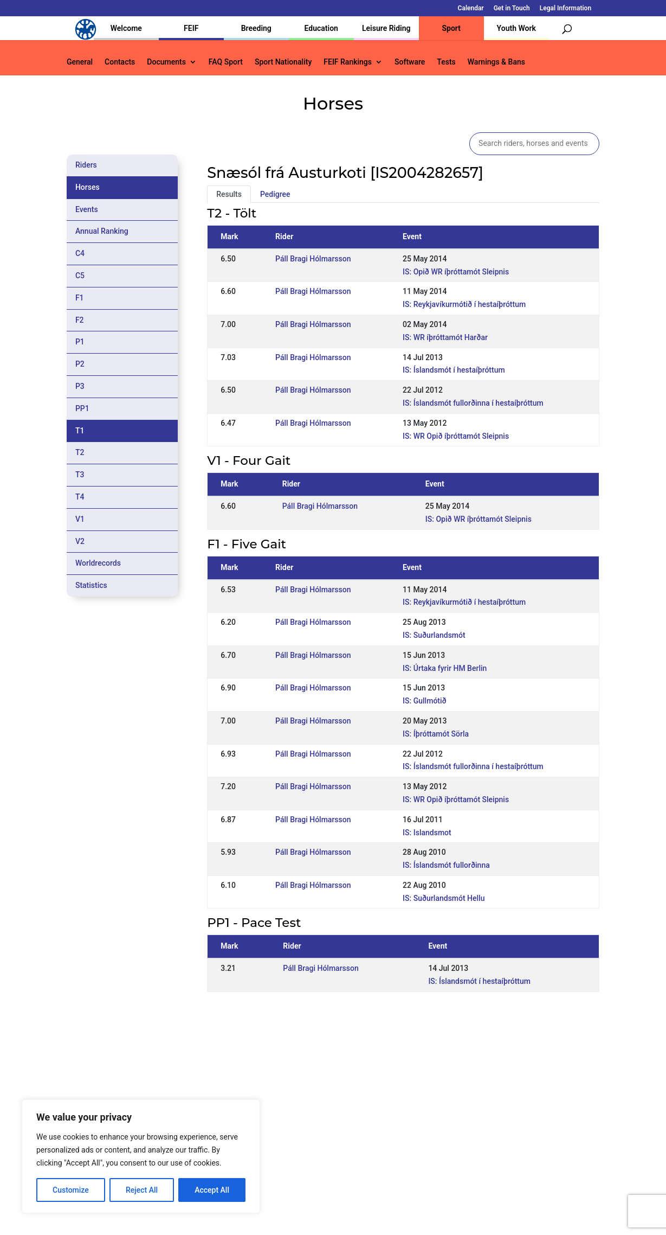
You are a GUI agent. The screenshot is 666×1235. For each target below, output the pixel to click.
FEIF (191, 28)
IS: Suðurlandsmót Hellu (443, 898)
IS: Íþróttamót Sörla (436, 734)
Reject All (142, 1190)
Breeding (256, 28)
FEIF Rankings (348, 62)
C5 (80, 275)
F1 (79, 297)
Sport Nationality (283, 62)
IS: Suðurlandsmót (434, 635)
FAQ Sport (226, 62)
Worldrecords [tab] (98, 563)
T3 (80, 474)
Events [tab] (86, 209)
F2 (79, 320)
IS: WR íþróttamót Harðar (445, 337)
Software (410, 62)
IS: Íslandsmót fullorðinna (446, 865)
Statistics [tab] (91, 585)
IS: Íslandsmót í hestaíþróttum (454, 370)
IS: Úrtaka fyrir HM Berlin (445, 668)
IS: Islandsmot (427, 832)
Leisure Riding (386, 28)
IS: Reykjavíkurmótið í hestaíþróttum (464, 304)
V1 (80, 519)
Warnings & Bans (496, 62)
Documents (166, 62)
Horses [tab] (87, 187)
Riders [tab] (86, 165)
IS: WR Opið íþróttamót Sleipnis (456, 436)
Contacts (120, 62)
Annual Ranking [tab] (101, 231)
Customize (71, 1190)
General (80, 62)
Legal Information (565, 8)
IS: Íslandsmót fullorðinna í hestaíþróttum (473, 403)
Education (321, 28)
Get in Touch (512, 8)
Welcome (126, 28)
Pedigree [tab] (275, 194)
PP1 (82, 408)
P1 (80, 341)
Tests (446, 62)
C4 (80, 253)
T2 (80, 452)
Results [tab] (229, 194)
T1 (80, 430)
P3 (80, 386)
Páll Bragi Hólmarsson (313, 258)
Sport (451, 28)
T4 (80, 496)
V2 (80, 541)
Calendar (471, 8)
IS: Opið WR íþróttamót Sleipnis (456, 271)
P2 (80, 364)
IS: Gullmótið (425, 700)
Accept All (212, 1190)
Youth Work (516, 28)
